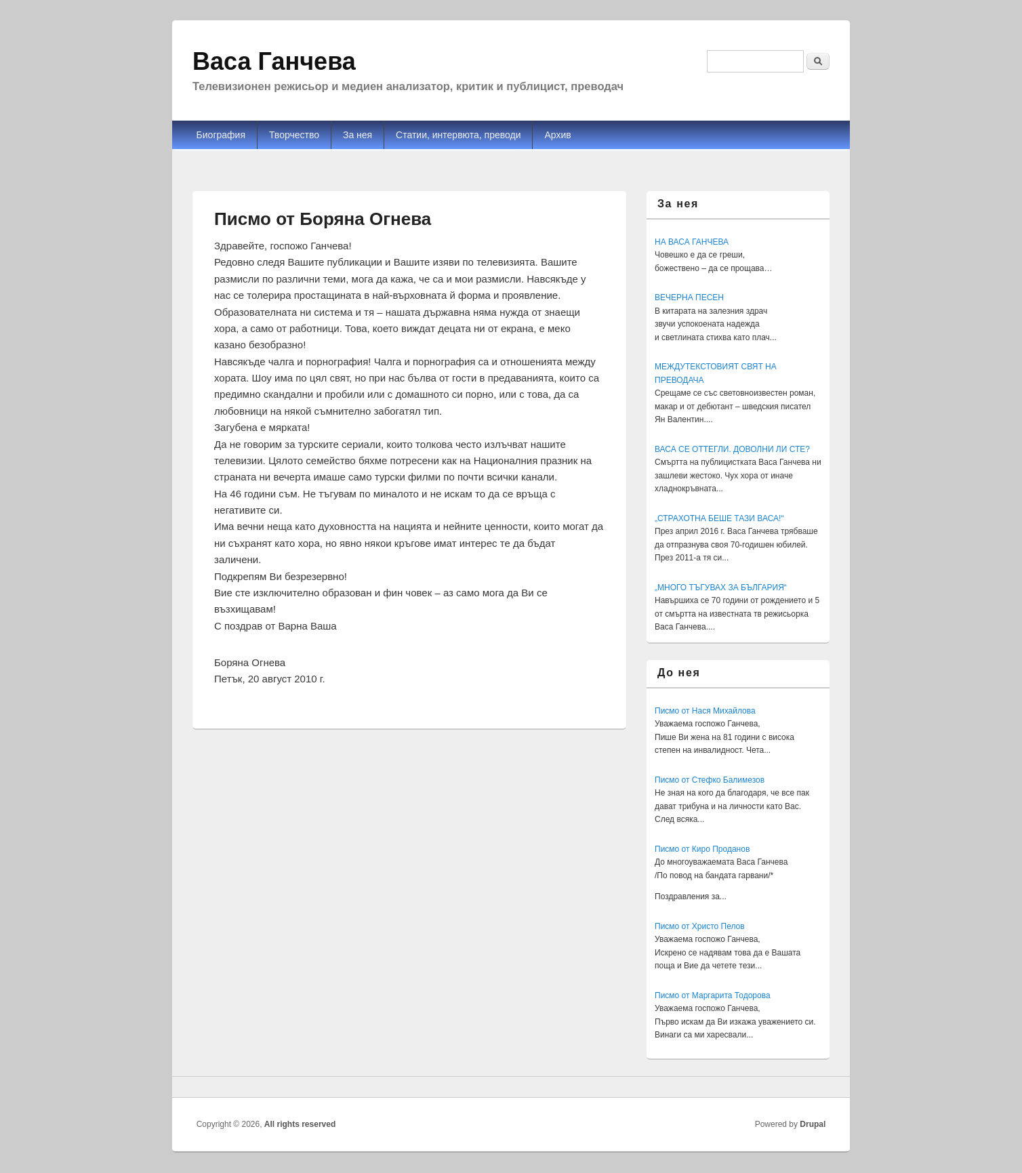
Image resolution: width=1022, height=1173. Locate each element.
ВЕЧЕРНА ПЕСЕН (689, 297)
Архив (557, 134)
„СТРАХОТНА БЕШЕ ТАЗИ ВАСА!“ (719, 518)
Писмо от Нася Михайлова (705, 711)
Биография (221, 134)
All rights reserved (299, 1124)
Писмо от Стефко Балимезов (709, 780)
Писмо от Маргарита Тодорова (713, 995)
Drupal (812, 1124)
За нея (357, 134)
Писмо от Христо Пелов (700, 926)
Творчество (294, 134)
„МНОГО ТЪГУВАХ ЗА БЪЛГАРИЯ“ (721, 587)
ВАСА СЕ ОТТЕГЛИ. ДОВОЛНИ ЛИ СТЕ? (732, 449)
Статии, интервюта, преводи (458, 134)
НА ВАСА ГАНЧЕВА (692, 242)
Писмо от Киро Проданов (702, 849)
